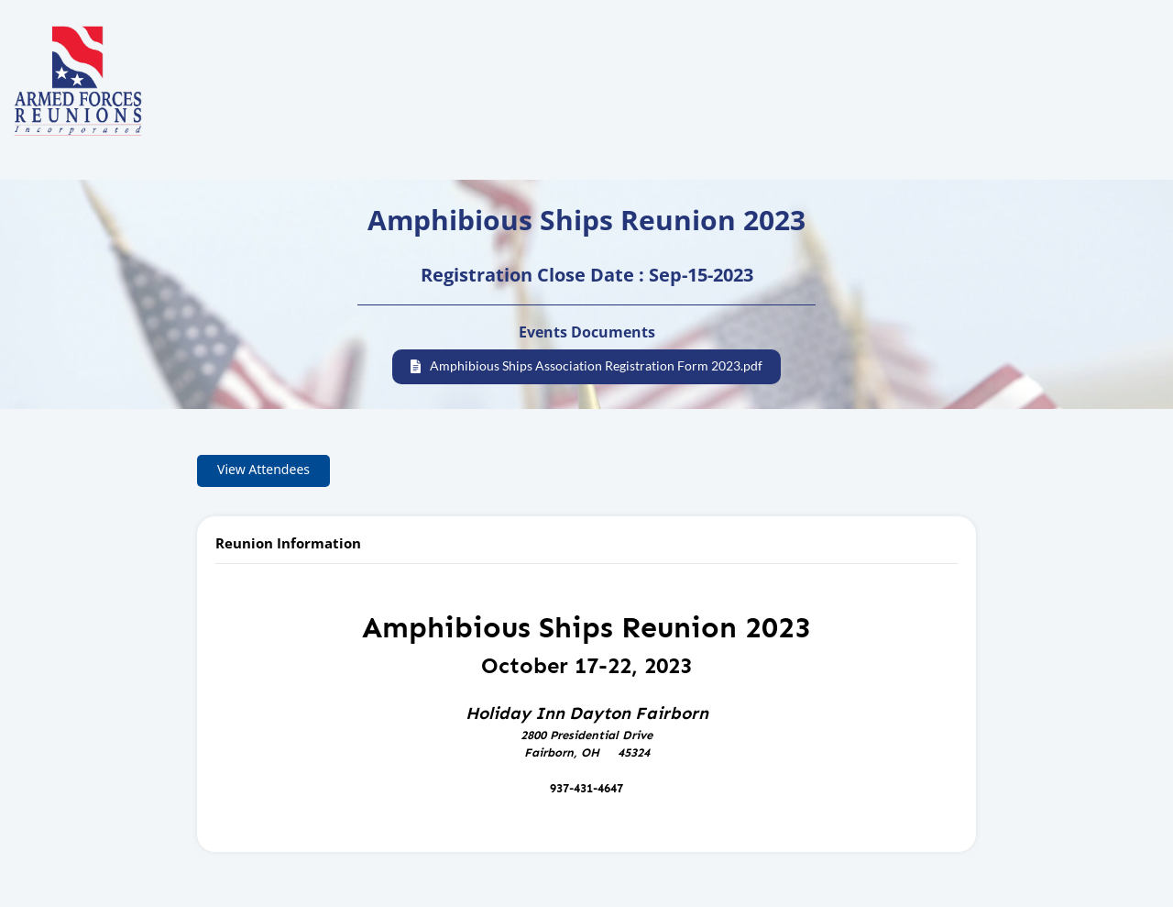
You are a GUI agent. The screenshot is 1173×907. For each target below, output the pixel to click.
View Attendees (263, 469)
